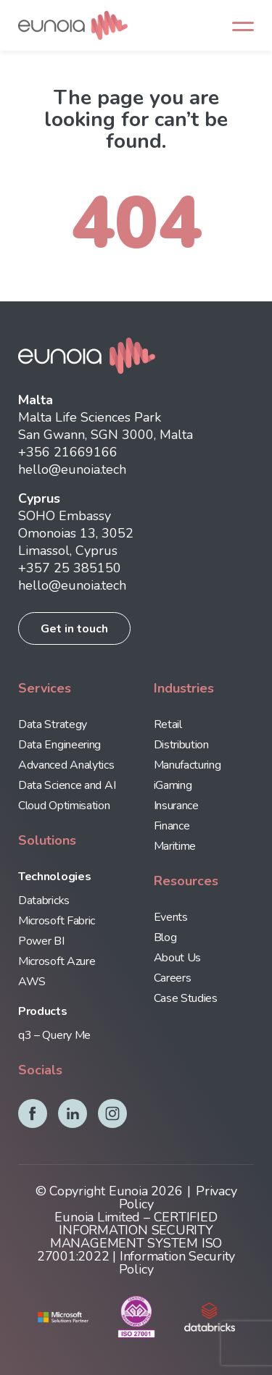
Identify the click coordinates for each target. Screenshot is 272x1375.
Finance (172, 826)
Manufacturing (187, 765)
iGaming (173, 785)
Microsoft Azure (56, 961)
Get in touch (74, 629)
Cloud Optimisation (64, 806)
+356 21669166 (68, 452)
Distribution (181, 745)
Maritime (175, 846)
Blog (165, 937)
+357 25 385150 (69, 568)
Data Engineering (59, 745)
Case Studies (186, 998)
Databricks (44, 900)
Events (171, 917)
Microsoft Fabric (56, 921)
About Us (178, 958)
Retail (168, 724)
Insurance (176, 806)
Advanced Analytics (66, 765)
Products (42, 1011)
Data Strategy (52, 724)
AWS (32, 982)
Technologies (54, 876)
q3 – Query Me (54, 1035)
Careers (172, 978)
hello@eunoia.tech (72, 469)
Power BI (41, 941)
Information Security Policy (177, 1262)
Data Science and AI (66, 785)
